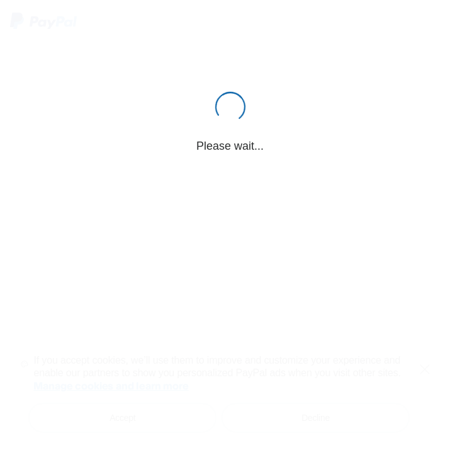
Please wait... (230, 146)
